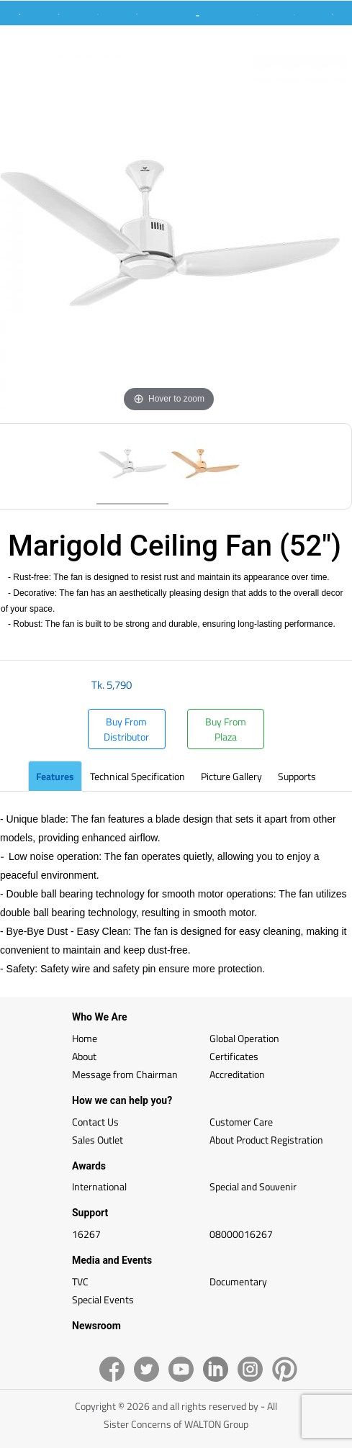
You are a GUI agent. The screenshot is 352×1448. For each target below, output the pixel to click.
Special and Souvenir (253, 1186)
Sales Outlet (97, 1139)
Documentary (238, 1281)
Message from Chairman (125, 1074)
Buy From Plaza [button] (225, 729)
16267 (86, 1233)
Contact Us (95, 1121)
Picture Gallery (231, 776)
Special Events (103, 1299)
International (99, 1186)
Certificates (233, 1056)
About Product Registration (266, 1139)
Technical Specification (137, 776)
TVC (80, 1281)
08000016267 (241, 1233)
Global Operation (244, 1038)
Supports (297, 776)
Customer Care (241, 1121)
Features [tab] (55, 776)
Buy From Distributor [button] (126, 729)
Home (84, 1038)
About (84, 1056)
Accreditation (237, 1074)
